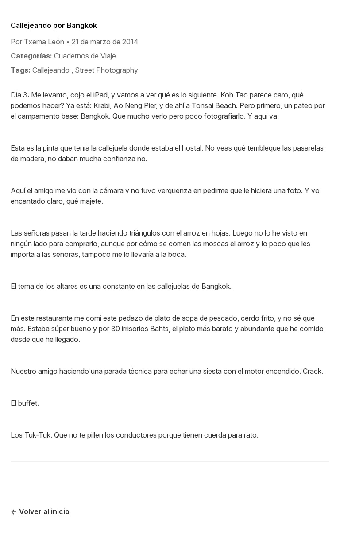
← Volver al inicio (40, 511)
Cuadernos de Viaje (85, 55)
